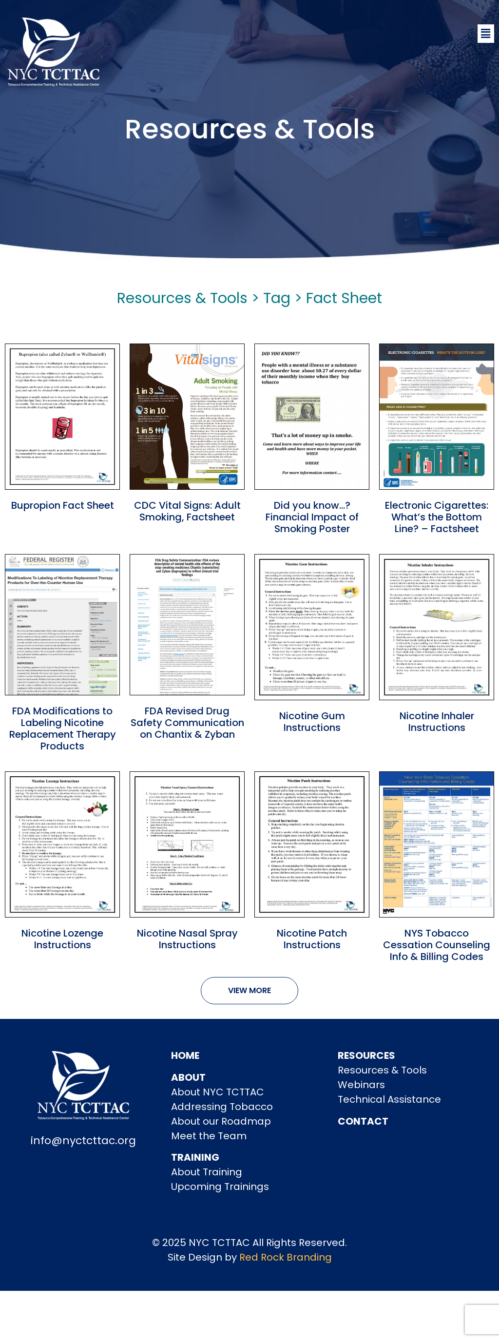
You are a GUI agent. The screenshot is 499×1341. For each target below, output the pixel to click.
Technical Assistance (389, 1099)
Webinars (361, 1085)
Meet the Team (209, 1136)
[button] (486, 33)
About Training (206, 1172)
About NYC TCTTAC (217, 1092)
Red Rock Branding (285, 1257)
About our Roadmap (221, 1121)
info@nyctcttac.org (83, 1140)
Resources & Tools (382, 1070)
